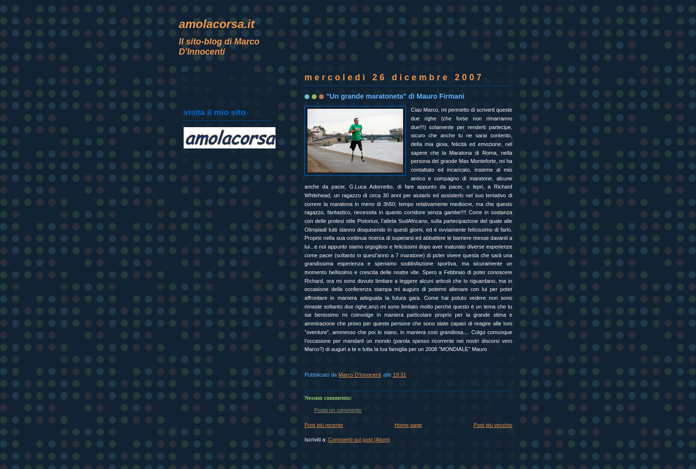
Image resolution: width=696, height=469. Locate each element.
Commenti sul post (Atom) (359, 439)
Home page (408, 425)
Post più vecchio (493, 425)
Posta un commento (338, 410)
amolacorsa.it (217, 23)
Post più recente (323, 425)
